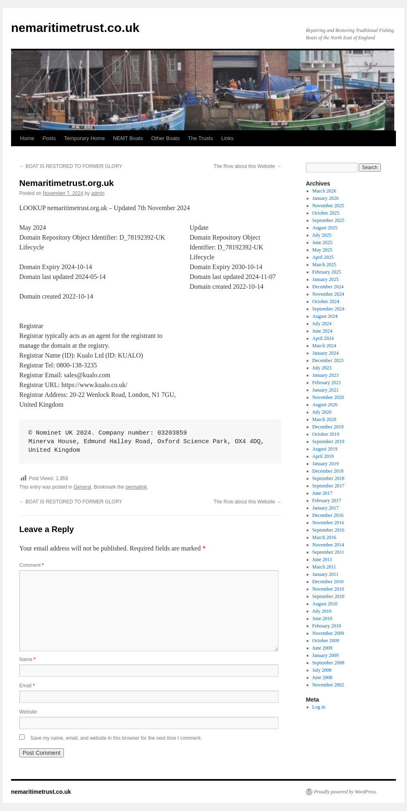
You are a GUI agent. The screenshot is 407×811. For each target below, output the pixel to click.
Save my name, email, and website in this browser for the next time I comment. (116, 738)
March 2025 (324, 264)
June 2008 (322, 677)
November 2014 (328, 545)
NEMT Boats (128, 138)
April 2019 (323, 456)
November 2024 (328, 294)
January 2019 (325, 464)
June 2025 (322, 242)
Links (227, 138)
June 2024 (322, 331)
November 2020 (328, 397)
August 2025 (325, 228)
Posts (49, 138)
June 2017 (322, 493)
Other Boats (165, 138)
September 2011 (328, 552)
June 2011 (322, 559)
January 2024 (325, 353)
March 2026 (324, 191)
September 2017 (328, 486)
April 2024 (323, 338)
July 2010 (322, 611)
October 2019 (325, 434)
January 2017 (325, 508)
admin (98, 193)
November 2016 (328, 523)
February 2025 (326, 272)
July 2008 (322, 670)
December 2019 (328, 427)
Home (27, 138)
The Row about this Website (247, 166)
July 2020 (322, 412)
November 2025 (328, 205)
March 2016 (324, 537)
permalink (136, 487)
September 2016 (328, 530)
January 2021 (325, 390)
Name (27, 659)
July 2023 (322, 368)
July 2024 (322, 323)
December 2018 (328, 471)
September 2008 (328, 663)
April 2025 (323, 257)
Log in (319, 707)
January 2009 (325, 655)
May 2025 (322, 250)
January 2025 (325, 279)
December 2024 (328, 287)
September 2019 (328, 441)
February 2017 (326, 500)
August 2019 (325, 449)
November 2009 (328, 633)
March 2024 (324, 346)
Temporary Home (84, 138)
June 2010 (322, 618)
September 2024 (328, 309)
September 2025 (328, 220)
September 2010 (328, 596)
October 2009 (325, 640)
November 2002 (328, 685)
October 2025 (325, 213)
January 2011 (325, 574)
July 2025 (322, 235)
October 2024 (325, 301)
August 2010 (325, 604)
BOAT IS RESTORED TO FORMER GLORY (70, 166)
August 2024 (325, 316)
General (82, 487)
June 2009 (322, 648)
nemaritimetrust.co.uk (75, 27)
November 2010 (328, 589)
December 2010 (328, 581)
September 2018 (328, 478)
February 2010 (326, 626)
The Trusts (200, 138)
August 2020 (325, 405)
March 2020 (324, 419)
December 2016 (328, 515)
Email (27, 686)
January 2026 (325, 198)
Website (28, 712)
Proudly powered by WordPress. (345, 792)
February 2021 (326, 382)
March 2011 (324, 567)
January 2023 (325, 375)
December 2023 (328, 360)
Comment (31, 565)
